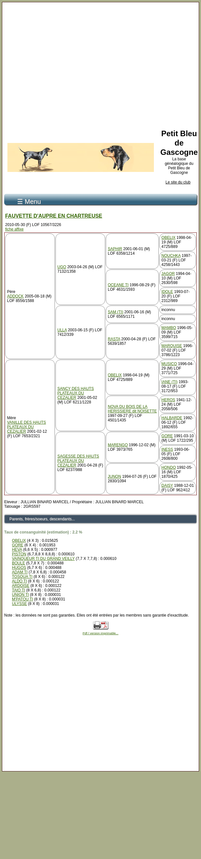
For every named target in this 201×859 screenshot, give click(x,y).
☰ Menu (29, 201)
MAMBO (168, 328)
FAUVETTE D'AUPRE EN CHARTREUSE (53, 216)
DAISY (167, 485)
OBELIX (168, 237)
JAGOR (168, 273)
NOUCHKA (170, 255)
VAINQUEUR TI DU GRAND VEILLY (43, 558)
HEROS (168, 400)
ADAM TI (19, 572)
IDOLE (167, 291)
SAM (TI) (115, 312)
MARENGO (118, 445)
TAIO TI (18, 590)
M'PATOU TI (22, 599)
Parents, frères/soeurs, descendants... (42, 519)
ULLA (62, 330)
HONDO (168, 467)
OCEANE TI (118, 285)
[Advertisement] (98, 64)
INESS (167, 449)
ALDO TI (19, 581)
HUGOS (19, 567)
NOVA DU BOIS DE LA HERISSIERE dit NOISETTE (132, 408)
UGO (61, 267)
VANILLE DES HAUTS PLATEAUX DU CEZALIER (26, 427)
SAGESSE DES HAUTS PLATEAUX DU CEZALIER (78, 460)
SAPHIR (115, 249)
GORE (167, 436)
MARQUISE (171, 346)
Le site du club (178, 182)
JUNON (114, 476)
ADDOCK (15, 296)
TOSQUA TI (22, 576)
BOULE (18, 563)
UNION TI (20, 594)
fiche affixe (14, 229)
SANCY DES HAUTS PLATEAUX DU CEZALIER (75, 393)
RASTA (114, 339)
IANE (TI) (169, 382)
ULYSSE (19, 603)
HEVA (17, 549)
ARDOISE (20, 585)
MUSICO (169, 364)
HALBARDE (171, 418)
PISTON (19, 554)
